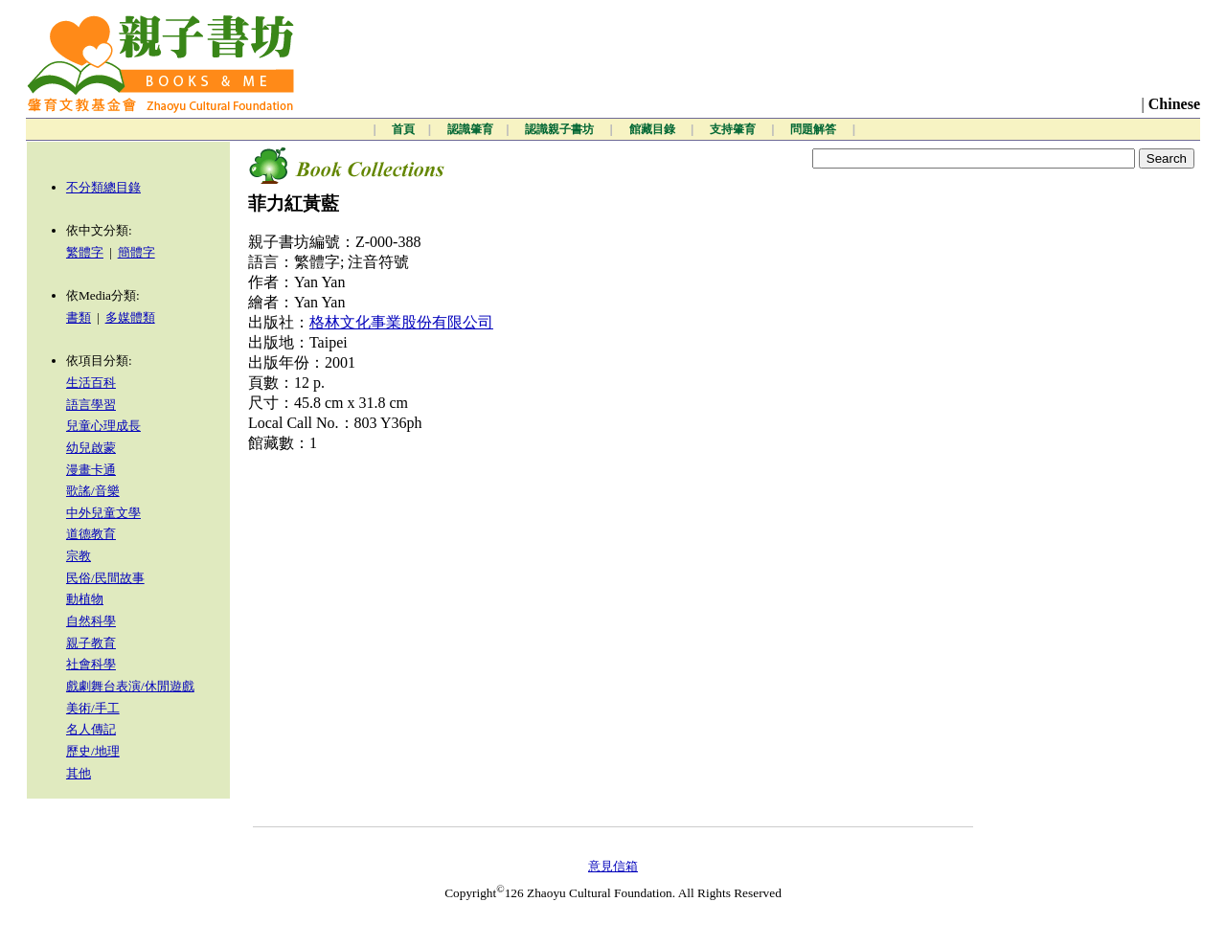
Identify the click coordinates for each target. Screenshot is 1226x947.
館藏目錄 (653, 129)
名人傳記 (91, 729)
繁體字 (84, 252)
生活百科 (91, 382)
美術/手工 (93, 708)
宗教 (78, 556)
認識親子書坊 (561, 129)
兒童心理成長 (103, 425)
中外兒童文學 (103, 513)
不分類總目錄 (103, 187)
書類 (78, 317)
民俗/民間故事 (105, 578)
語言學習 (91, 404)
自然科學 (91, 621)
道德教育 (91, 534)
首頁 (403, 129)
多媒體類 (130, 317)
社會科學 (91, 664)
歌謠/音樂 (93, 491)
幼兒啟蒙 (91, 447)
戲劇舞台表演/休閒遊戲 (130, 686)
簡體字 (136, 252)
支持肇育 (734, 129)
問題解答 (814, 129)
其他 (78, 773)
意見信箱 (613, 866)
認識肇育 (470, 129)
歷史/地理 (93, 751)
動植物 (84, 599)
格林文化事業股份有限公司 (401, 322)
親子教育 (91, 643)
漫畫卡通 (91, 469)
